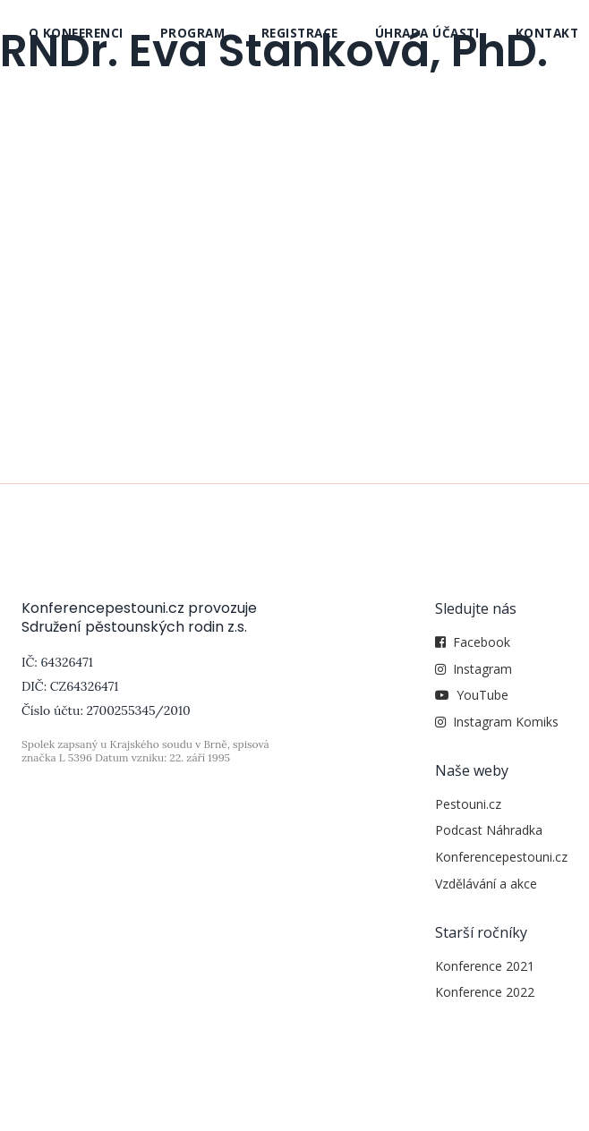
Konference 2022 (484, 991)
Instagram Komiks (506, 721)
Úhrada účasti (427, 32)
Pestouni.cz (468, 803)
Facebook (481, 642)
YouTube (482, 694)
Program (193, 32)
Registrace (299, 32)
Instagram (482, 668)
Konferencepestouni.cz (501, 856)
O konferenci (76, 32)
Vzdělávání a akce (486, 883)
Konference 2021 (484, 965)
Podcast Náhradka (488, 829)
